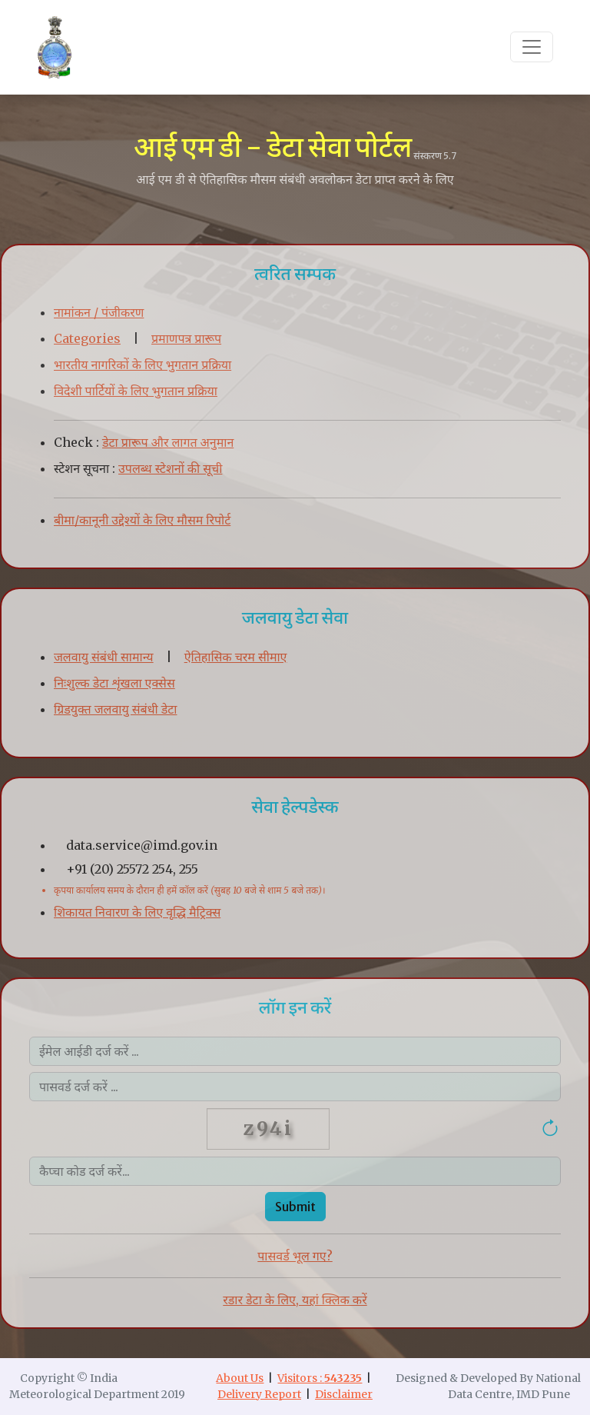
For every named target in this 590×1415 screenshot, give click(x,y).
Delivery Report (259, 1394)
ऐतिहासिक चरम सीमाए (235, 656)
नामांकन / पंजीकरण (99, 312)
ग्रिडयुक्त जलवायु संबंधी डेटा (115, 709)
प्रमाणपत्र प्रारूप (186, 338)
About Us (240, 1378)
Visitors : (319, 1378)
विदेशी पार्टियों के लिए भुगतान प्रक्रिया (135, 390)
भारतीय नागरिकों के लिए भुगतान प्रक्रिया (142, 364)
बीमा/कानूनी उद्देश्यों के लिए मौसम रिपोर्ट (142, 520)
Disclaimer (344, 1394)
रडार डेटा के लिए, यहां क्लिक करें (294, 1299)
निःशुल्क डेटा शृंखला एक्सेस (114, 683)
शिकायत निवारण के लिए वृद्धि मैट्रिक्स (137, 912)
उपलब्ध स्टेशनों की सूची (170, 468)
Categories (87, 338)
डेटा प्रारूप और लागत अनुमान (168, 442)
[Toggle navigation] (531, 47)
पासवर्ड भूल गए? (294, 1256)
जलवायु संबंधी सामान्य (104, 656)
